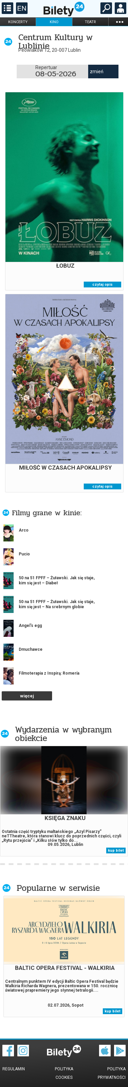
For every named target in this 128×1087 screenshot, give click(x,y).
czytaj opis (102, 284)
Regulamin (13, 1069)
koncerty (18, 22)
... (119, 22)
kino (54, 22)
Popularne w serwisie (58, 888)
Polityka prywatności (112, 1073)
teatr (90, 22)
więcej (27, 695)
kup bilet (116, 850)
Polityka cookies (64, 1073)
